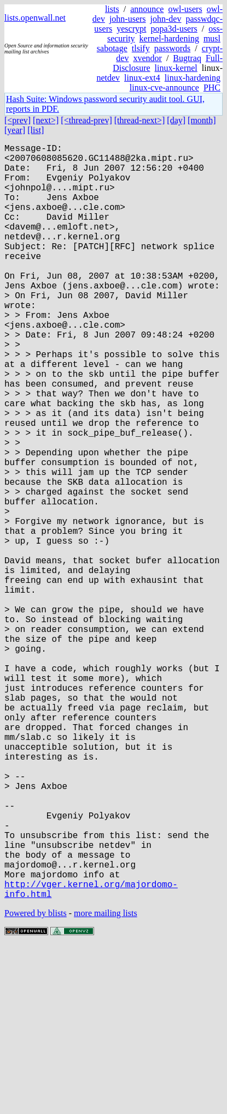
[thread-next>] (139, 120)
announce (147, 9)
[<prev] (17, 120)
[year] (14, 130)
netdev (108, 77)
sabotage (112, 48)
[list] (35, 130)
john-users (127, 18)
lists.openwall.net (35, 17)
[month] (202, 120)
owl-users (185, 9)
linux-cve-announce (164, 87)
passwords (172, 48)
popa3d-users (173, 28)
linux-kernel (176, 68)
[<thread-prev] (86, 120)
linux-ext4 (142, 77)
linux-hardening (192, 77)
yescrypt (131, 28)
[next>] (46, 120)
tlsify (141, 48)
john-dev (166, 18)
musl (211, 38)
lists (112, 9)
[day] (176, 120)
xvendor (147, 58)
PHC (211, 87)
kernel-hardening (169, 38)
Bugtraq (187, 58)
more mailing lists (105, 1081)
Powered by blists (35, 1081)
